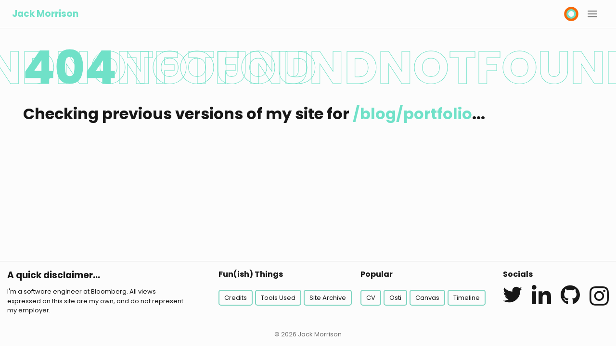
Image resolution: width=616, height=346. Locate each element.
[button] (592, 13)
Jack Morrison (45, 13)
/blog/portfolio (412, 113)
